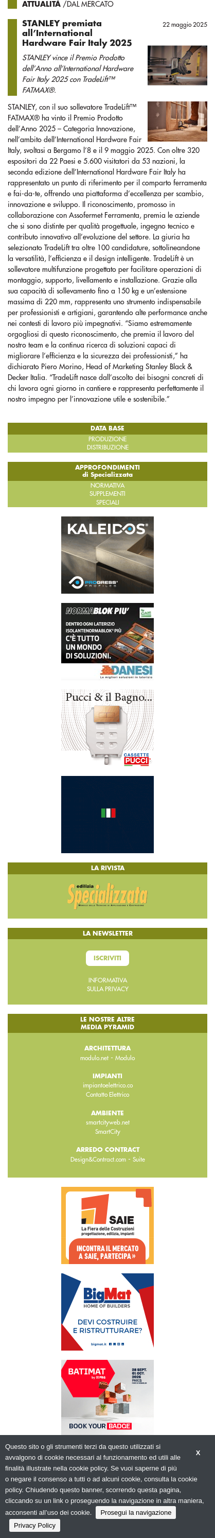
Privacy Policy (35, 1525)
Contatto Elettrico (107, 1095)
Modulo (125, 1058)
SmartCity (107, 1132)
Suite (139, 1159)
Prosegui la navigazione (135, 1512)
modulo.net (94, 1058)
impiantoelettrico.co (108, 1085)
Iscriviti (107, 958)
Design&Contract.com (98, 1159)
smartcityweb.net (108, 1122)
